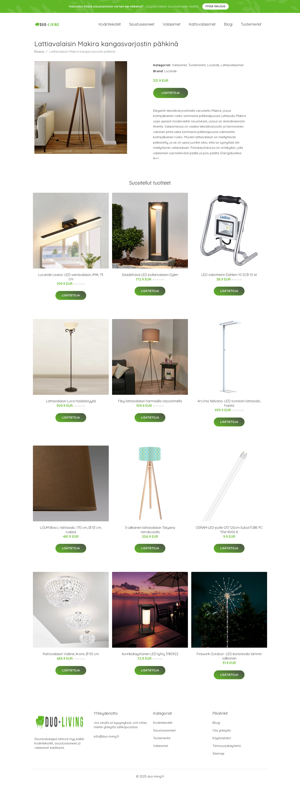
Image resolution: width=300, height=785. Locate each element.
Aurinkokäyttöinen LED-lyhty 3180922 (150, 655)
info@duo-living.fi (106, 738)
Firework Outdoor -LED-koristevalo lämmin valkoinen (229, 657)
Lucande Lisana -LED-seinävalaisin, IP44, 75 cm (70, 278)
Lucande (213, 66)
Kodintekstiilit (110, 24)
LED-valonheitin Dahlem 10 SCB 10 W (229, 276)
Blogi (228, 24)
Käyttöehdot (221, 740)
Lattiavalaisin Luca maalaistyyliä (71, 402)
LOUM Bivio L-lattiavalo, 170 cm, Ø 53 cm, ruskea (71, 531)
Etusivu (39, 53)
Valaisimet (171, 24)
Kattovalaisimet (202, 24)
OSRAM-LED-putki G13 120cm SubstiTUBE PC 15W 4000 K (229, 531)
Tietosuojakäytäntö (226, 747)
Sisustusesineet (141, 24)
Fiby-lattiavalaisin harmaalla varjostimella (150, 402)
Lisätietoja (171, 94)
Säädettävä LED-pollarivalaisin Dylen (150, 276)
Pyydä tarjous (215, 6)
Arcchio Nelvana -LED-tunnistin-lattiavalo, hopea (229, 404)
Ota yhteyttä (221, 732)
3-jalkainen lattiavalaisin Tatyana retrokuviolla (150, 531)
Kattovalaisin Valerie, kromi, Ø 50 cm (71, 655)
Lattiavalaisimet (232, 66)
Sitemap (218, 755)
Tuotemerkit (251, 24)
